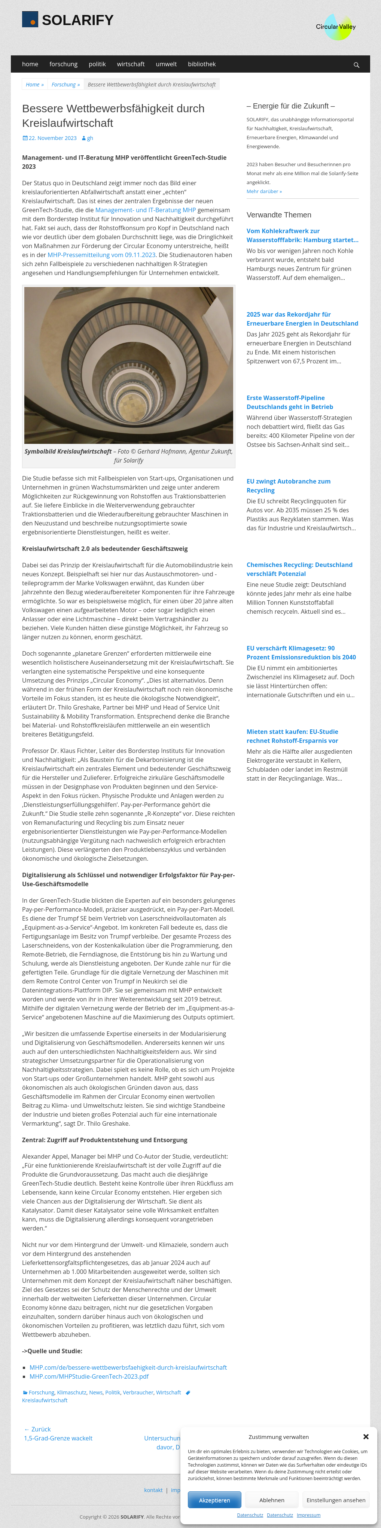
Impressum (308, 1515)
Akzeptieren (214, 1500)
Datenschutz (250, 1515)
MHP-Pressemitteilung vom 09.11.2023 (101, 255)
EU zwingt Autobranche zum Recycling (289, 485)
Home (35, 84)
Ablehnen (271, 1500)
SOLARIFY (78, 20)
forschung (63, 64)
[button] (366, 1436)
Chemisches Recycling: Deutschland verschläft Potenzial (300, 569)
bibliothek (202, 64)
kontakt (153, 1490)
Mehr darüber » (264, 191)
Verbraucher (138, 1392)
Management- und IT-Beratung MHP (145, 210)
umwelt (166, 64)
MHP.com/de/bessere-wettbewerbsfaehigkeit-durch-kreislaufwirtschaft (128, 1367)
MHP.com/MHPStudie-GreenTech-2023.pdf (89, 1376)
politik (97, 64)
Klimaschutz (71, 1392)
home (30, 64)
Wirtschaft (168, 1392)
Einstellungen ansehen (336, 1500)
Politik (112, 1392)
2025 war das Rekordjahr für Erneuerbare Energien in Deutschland (303, 318)
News (96, 1392)
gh (90, 137)
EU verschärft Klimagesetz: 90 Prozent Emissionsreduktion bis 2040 (301, 652)
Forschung (66, 84)
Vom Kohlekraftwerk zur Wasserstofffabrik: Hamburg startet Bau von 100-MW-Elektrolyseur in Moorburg (300, 235)
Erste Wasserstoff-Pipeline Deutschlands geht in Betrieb (290, 402)
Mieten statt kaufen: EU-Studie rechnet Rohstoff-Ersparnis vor (292, 736)
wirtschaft (131, 64)
